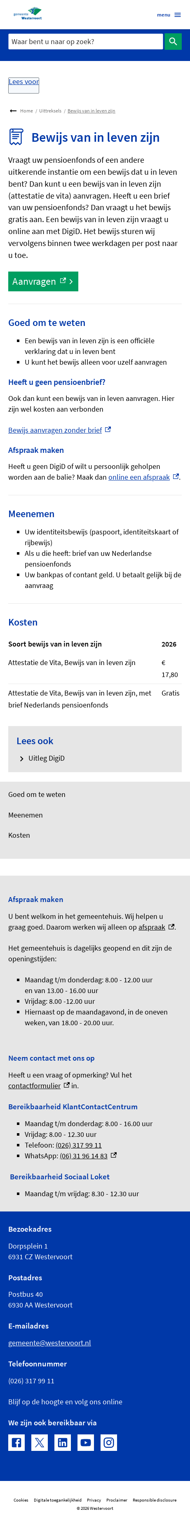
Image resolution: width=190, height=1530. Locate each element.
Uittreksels (50, 111)
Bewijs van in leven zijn (91, 111)
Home (26, 111)
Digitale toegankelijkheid (58, 1500)
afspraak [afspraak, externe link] (156, 927)
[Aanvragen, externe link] (43, 281)
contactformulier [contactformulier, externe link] (39, 1085)
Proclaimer (116, 1500)
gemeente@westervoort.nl (49, 1342)
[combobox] (85, 41)
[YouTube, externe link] (85, 1442)
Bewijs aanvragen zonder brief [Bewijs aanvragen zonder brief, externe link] (59, 430)
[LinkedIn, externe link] (62, 1442)
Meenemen (25, 815)
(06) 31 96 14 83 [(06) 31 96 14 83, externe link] (88, 1155)
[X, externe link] (39, 1442)
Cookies (21, 1500)
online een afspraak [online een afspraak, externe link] (143, 477)
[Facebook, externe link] (16, 1442)
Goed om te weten (37, 794)
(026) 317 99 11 (79, 1145)
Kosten (19, 835)
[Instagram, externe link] (109, 1442)
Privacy (94, 1500)
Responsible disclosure (154, 1500)
